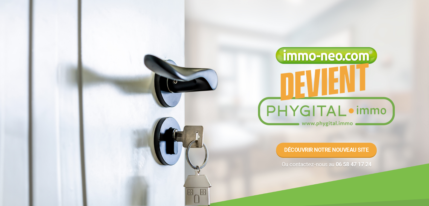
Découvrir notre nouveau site (326, 150)
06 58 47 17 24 (353, 164)
